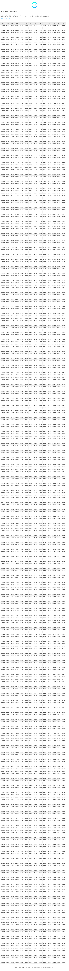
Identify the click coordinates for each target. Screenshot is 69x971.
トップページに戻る (6, 18)
